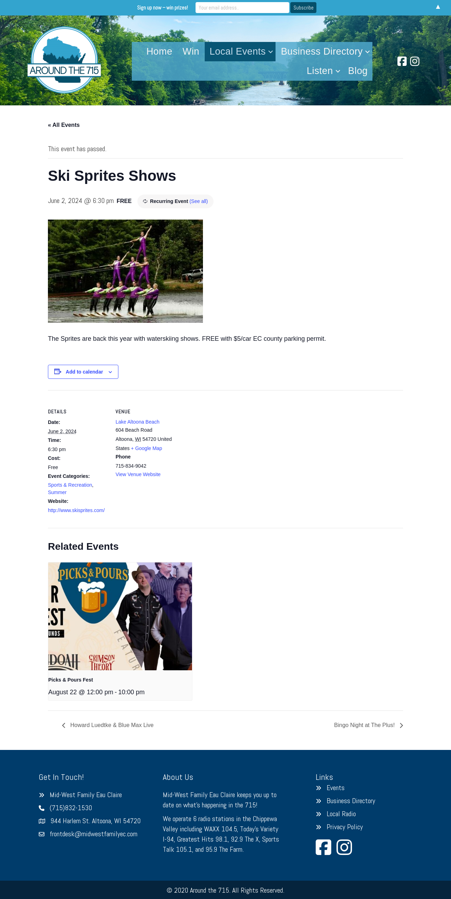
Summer (57, 492)
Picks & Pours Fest (70, 680)
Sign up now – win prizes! (167, 7)
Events (336, 787)
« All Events (64, 125)
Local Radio (341, 813)
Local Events (238, 51)
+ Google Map (146, 448)
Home (159, 51)
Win (191, 51)
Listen (320, 71)
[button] (271, 51)
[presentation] (120, 616)
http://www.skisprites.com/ (76, 510)
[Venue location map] (220, 439)
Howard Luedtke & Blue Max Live (111, 725)
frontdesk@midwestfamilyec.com (93, 833)
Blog (358, 71)
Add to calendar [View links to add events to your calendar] (84, 372)
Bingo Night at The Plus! (365, 725)
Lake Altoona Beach (138, 422)
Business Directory (322, 51)
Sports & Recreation (70, 485)
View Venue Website (138, 474)
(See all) (199, 201)
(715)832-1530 (71, 807)
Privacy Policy (345, 826)
